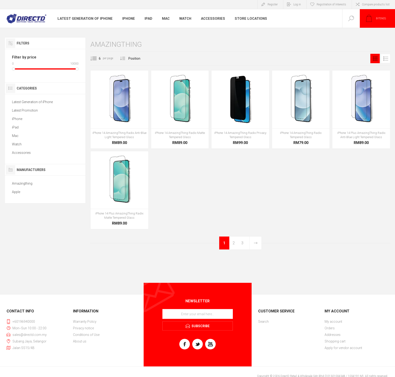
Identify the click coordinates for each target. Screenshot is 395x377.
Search (263, 321)
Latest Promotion (25, 110)
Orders (330, 328)
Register (273, 4)
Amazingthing (22, 183)
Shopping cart (335, 341)
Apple (16, 192)
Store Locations (248, 18)
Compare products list (376, 4)
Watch (184, 18)
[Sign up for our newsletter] (197, 314)
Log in (297, 4)
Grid (375, 58)
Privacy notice (83, 328)
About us (79, 341)
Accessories (211, 18)
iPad (146, 18)
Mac (164, 18)
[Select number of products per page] (96, 58)
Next (255, 243)
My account (333, 321)
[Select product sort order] (138, 58)
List (385, 58)
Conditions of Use (86, 335)
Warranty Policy (84, 321)
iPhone (126, 18)
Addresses (333, 335)
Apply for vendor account (343, 348)
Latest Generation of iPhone (83, 18)
